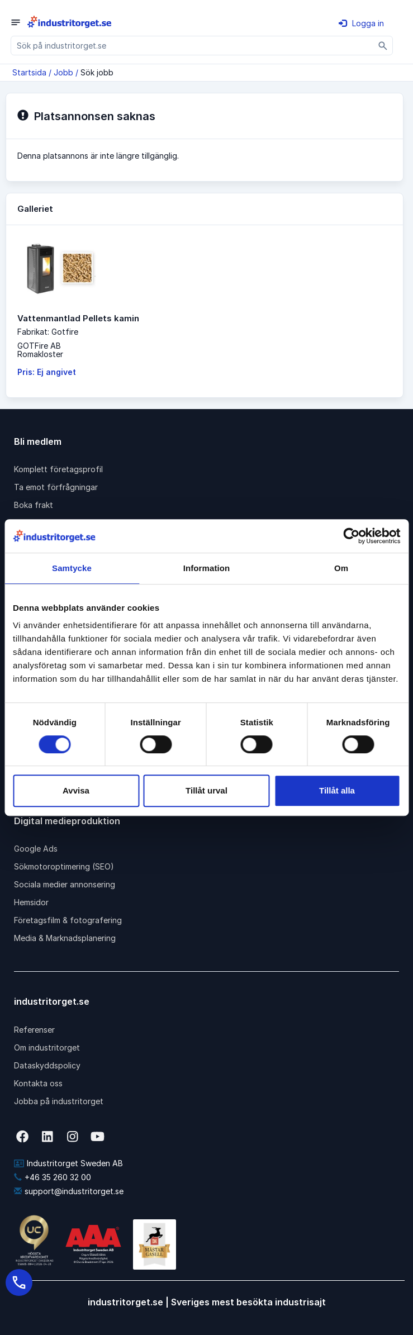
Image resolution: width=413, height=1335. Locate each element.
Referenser (34, 1029)
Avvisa (76, 790)
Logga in (361, 23)
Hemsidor (31, 902)
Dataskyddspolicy (47, 1065)
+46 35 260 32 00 (52, 1177)
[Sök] (383, 45)
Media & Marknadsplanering (65, 938)
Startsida (29, 72)
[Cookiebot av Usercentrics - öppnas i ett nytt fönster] (351, 536)
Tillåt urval (206, 790)
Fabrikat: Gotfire (47, 331)
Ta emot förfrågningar (56, 487)
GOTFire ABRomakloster (40, 350)
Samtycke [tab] (72, 568)
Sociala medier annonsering (64, 884)
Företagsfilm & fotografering (68, 920)
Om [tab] (341, 568)
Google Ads (36, 848)
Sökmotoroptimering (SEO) (64, 866)
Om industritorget (47, 1047)
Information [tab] (206, 568)
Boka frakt (33, 505)
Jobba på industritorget (58, 1101)
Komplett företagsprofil (58, 469)
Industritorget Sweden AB (68, 1163)
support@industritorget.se (69, 1191)
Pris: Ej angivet (46, 372)
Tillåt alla (337, 790)
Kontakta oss (38, 1083)
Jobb (63, 72)
